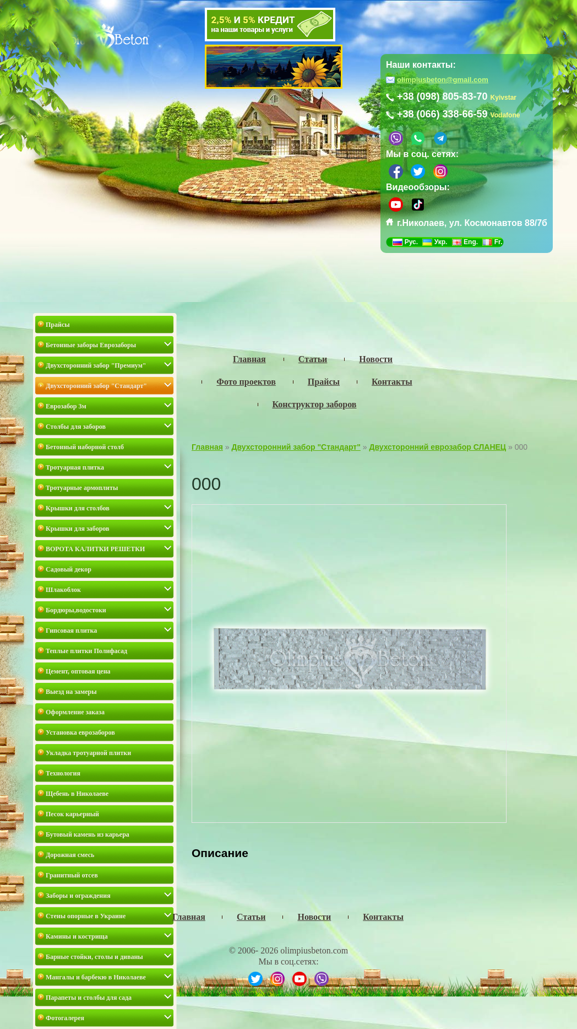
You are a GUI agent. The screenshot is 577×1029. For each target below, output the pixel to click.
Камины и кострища (77, 936)
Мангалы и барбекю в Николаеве (96, 977)
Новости (314, 917)
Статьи (251, 917)
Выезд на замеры (71, 692)
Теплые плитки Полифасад (86, 651)
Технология (63, 773)
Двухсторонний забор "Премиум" (96, 365)
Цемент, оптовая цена (78, 671)
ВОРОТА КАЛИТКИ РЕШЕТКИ (95, 549)
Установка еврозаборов (80, 732)
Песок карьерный (72, 814)
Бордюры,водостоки (76, 610)
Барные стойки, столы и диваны (94, 957)
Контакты (383, 917)
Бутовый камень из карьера (87, 834)
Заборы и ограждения (78, 895)
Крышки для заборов (78, 528)
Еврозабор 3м (66, 406)
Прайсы (58, 324)
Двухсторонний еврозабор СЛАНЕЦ (437, 447)
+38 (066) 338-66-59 (442, 114)
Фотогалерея (65, 1018)
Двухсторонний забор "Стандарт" (96, 386)
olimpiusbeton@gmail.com (442, 80)
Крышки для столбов (78, 508)
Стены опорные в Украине (86, 916)
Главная (207, 447)
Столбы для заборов (76, 426)
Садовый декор (68, 569)
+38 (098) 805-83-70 (442, 96)
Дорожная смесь (70, 855)
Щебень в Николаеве (77, 794)
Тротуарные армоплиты (82, 488)
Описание (220, 853)
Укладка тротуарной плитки (88, 753)
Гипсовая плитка (71, 630)
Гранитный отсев (72, 875)
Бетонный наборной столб (85, 447)
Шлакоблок (63, 589)
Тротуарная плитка (75, 467)
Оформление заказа (75, 712)
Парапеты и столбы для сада (89, 997)
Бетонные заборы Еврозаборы (91, 345)
